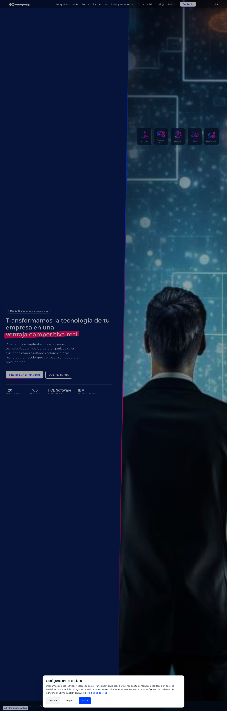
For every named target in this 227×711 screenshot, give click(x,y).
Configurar (69, 700)
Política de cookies (97, 692)
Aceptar (84, 700)
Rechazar (53, 700)
